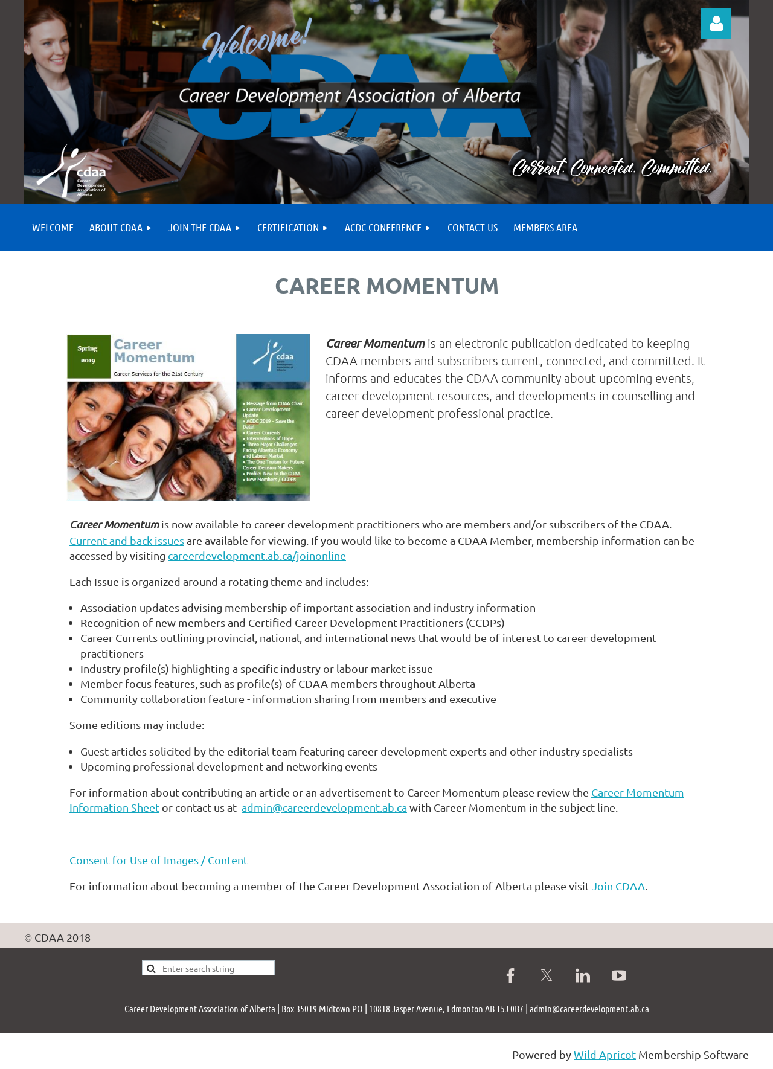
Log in (716, 23)
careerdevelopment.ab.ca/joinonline (257, 555)
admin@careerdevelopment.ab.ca (324, 807)
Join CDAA (618, 885)
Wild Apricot (605, 1054)
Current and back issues (126, 540)
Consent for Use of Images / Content (158, 859)
